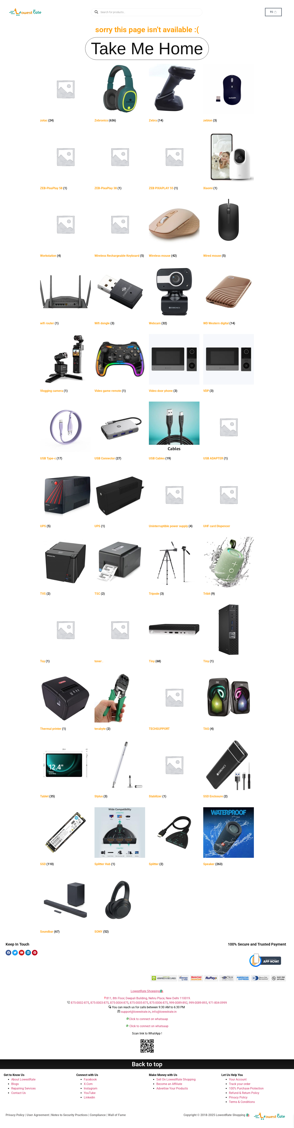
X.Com (88, 1084)
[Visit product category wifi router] (65, 296)
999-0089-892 (178, 1002)
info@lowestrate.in (164, 1011)
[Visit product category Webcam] (174, 296)
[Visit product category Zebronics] (119, 94)
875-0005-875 (139, 1002)
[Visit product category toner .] (119, 634)
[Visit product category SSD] (65, 837)
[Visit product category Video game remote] (119, 364)
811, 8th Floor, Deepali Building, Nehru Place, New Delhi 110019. (148, 998)
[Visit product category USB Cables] (174, 432)
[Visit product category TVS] (65, 567)
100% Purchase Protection (246, 1088)
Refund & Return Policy (244, 1093)
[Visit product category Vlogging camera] (65, 364)
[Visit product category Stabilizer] (174, 770)
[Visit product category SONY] (119, 905)
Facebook (90, 1079)
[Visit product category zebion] (228, 94)
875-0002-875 (80, 1002)
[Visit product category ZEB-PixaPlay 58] (65, 161)
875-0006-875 (158, 1002)
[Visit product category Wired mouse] (228, 229)
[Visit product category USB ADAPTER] (228, 432)
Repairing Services (23, 1088)
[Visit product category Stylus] (119, 770)
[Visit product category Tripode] (174, 567)
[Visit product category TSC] (119, 567)
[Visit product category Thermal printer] (65, 702)
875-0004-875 (119, 1002)
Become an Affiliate (169, 1084)
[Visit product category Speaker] (228, 837)
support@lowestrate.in (136, 1011)
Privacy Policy (238, 1097)
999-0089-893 (198, 1002)
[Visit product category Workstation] (65, 229)
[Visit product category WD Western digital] (228, 296)
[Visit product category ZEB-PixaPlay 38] (119, 161)
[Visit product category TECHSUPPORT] (174, 702)
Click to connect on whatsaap (148, 1019)
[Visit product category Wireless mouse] (174, 229)
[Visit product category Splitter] (174, 837)
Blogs (15, 1084)
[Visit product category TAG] (228, 702)
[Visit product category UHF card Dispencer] (228, 499)
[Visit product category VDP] (228, 364)
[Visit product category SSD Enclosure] (228, 770)
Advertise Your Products (172, 1088)
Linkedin (89, 1097)
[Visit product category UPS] (65, 499)
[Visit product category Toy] (65, 634)
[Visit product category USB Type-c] (65, 432)
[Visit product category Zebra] (174, 94)
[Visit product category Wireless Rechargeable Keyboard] (119, 229)
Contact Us (18, 1093)
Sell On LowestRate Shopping (176, 1079)
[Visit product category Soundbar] (65, 905)
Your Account (238, 1079)
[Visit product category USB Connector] (119, 432)
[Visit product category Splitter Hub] (119, 837)
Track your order (239, 1084)
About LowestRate (23, 1079)
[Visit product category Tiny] (174, 634)
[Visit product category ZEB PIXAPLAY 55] (174, 161)
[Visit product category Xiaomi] (228, 161)
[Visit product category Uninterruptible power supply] (174, 499)
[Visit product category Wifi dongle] (119, 296)
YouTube (89, 1093)
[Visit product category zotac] (65, 94)
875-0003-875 (99, 1002)
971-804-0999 (217, 1002)
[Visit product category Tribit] (228, 567)
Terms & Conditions (242, 1102)
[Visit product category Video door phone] (174, 364)
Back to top (147, 1064)
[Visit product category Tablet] (65, 770)
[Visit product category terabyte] (119, 702)
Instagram (90, 1088)
